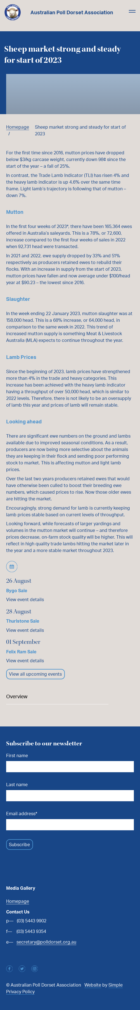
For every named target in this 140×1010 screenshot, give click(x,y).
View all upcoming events (35, 674)
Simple (115, 985)
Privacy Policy (20, 991)
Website (92, 985)
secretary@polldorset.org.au (46, 942)
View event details (25, 599)
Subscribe (19, 844)
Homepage (17, 127)
